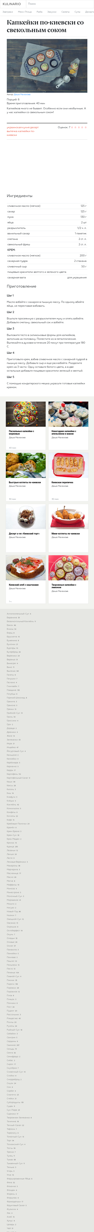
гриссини (13, 671)
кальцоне (13, 705)
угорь (11, 1121)
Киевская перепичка (62, 432)
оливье (12, 892)
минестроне (14, 843)
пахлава (12, 907)
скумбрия (13, 1018)
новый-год (14, 862)
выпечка (12, 81)
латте (11, 808)
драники (12, 682)
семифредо (14, 1007)
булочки (13, 594)
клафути (12, 747)
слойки (12, 1026)
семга (12, 1003)
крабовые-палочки (18, 774)
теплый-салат (16, 1075)
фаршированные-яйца (20, 1129)
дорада (12, 678)
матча (11, 831)
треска (11, 1102)
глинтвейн (13, 636)
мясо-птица (25, 12)
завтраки (8, 12)
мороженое (14, 850)
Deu (49, 1227)
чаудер (12, 1182)
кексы (11, 736)
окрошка (13, 877)
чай (10, 1178)
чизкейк (12, 1186)
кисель (11, 739)
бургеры (13, 598)
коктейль (13, 755)
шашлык (13, 1194)
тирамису (13, 1083)
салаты (65, 12)
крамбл (12, 778)
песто (11, 919)
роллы (12, 972)
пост (11, 957)
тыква (11, 1110)
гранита (12, 652)
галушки (12, 629)
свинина (13, 995)
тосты (11, 1098)
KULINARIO (12, 4)
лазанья (13, 801)
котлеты (13, 766)
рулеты (12, 976)
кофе (11, 770)
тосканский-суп (16, 1094)
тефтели (12, 1079)
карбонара (14, 713)
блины (12, 579)
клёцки (12, 751)
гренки (12, 659)
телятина (13, 1072)
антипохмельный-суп (19, 564)
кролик (12, 793)
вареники (13, 606)
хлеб (11, 1167)
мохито (12, 854)
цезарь (12, 1175)
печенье (13, 923)
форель (12, 1144)
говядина (14, 640)
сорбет (12, 1041)
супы (77, 12)
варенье (12, 610)
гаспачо (12, 633)
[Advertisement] (47, 116)
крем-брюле (14, 781)
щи (10, 1209)
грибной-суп (15, 663)
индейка (13, 697)
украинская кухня (18, 77)
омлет (11, 896)
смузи (12, 1033)
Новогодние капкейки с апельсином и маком (64, 382)
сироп (11, 1014)
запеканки (14, 690)
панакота (13, 900)
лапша (12, 804)
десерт (34, 77)
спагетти (13, 1045)
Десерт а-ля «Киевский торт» (24, 483)
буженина (13, 591)
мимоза (12, 839)
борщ (11, 583)
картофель (14, 724)
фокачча (12, 1136)
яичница (13, 1213)
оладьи (12, 888)
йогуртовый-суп (16, 701)
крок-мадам (14, 789)
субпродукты (15, 1052)
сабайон (12, 984)
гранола (12, 655)
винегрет (13, 614)
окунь (11, 885)
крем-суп (13, 785)
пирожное (14, 942)
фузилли (13, 1159)
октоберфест (15, 881)
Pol (55, 1227)
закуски (51, 12)
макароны (14, 816)
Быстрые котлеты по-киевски (25, 432)
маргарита (14, 820)
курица (13, 797)
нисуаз (12, 858)
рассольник (14, 965)
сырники (13, 1064)
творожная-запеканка (19, 1068)
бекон (12, 575)
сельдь (12, 999)
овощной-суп (15, 869)
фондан (12, 1140)
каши (11, 732)
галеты (11, 625)
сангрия (12, 988)
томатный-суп (16, 1087)
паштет (12, 911)
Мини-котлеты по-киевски (66, 483)
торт (11, 1091)
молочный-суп (16, 846)
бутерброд (14, 602)
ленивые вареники (18, 812)
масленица (14, 823)
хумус (11, 1171)
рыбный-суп (15, 980)
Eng (44, 1227)
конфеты (12, 762)
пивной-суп (14, 927)
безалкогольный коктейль (22, 572)
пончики (12, 953)
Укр (39, 1227)
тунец (11, 1106)
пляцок (12, 949)
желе (11, 686)
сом (10, 1037)
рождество (14, 969)
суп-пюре (14, 1060)
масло (12, 827)
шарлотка (13, 1190)
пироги (12, 934)
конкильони (14, 759)
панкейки (13, 904)
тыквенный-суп (16, 1114)
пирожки (13, 938)
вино (11, 617)
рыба (39, 12)
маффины (13, 835)
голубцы (12, 644)
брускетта (14, 587)
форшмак (13, 1148)
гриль (11, 667)
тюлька (12, 1117)
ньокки (12, 865)
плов (11, 946)
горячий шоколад (17, 648)
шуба (11, 1201)
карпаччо (13, 717)
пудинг (12, 961)
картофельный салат (19, 728)
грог (10, 675)
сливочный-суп (16, 1022)
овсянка (13, 873)
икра (11, 694)
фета (11, 1133)
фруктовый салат (17, 1156)
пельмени (13, 915)
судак (11, 1056)
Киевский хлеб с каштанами (24, 535)
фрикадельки (15, 1152)
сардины (13, 991)
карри (11, 720)
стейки (12, 1049)
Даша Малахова (22, 45)
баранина (13, 568)
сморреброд (14, 1030)
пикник (12, 930)
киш (10, 743)
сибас (11, 1010)
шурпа (11, 1205)
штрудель (13, 1198)
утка (11, 1125)
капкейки (24, 81)
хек (10, 1163)
